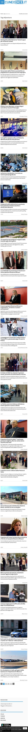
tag (4, 13)
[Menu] (2, 2)
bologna (3, 720)
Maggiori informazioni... (6, 705)
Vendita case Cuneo (23, 13)
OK (25, 728)
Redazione (4, 700)
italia (2, 714)
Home (2, 13)
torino (3, 716)
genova (3, 718)
